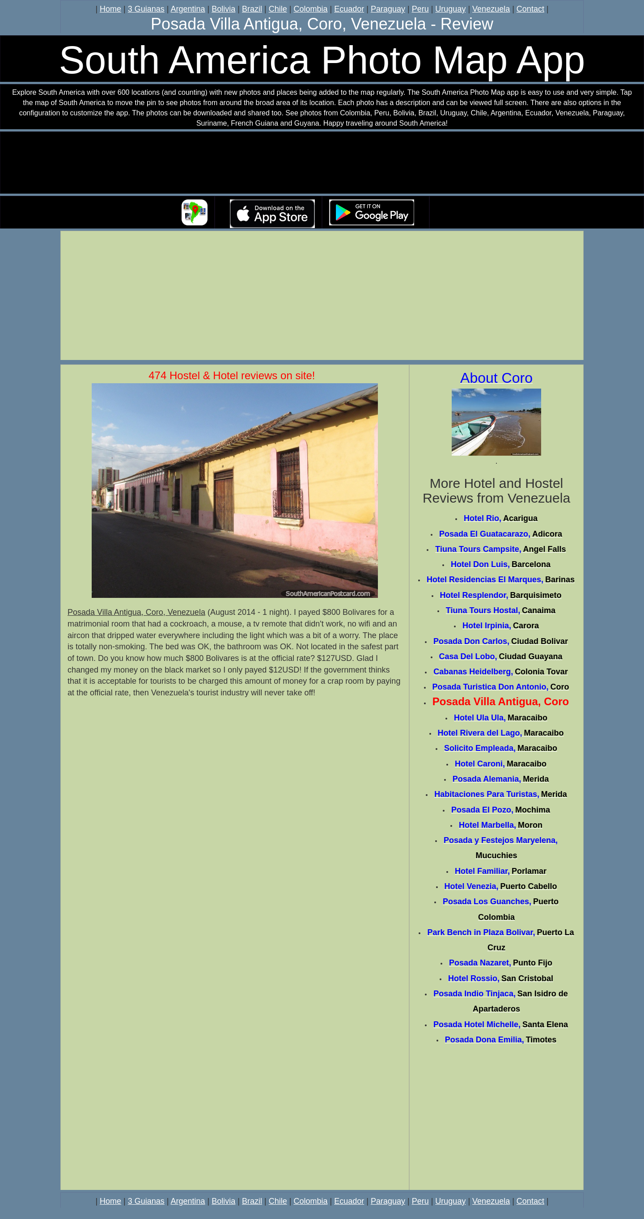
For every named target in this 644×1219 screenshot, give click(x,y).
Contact (530, 8)
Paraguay (388, 8)
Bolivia (223, 8)
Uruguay (450, 8)
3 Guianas (146, 8)
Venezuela (491, 8)
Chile (278, 8)
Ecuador (349, 8)
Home (110, 8)
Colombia (310, 8)
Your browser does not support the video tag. (322, 163)
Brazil (252, 8)
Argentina (188, 8)
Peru (420, 8)
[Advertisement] (322, 297)
